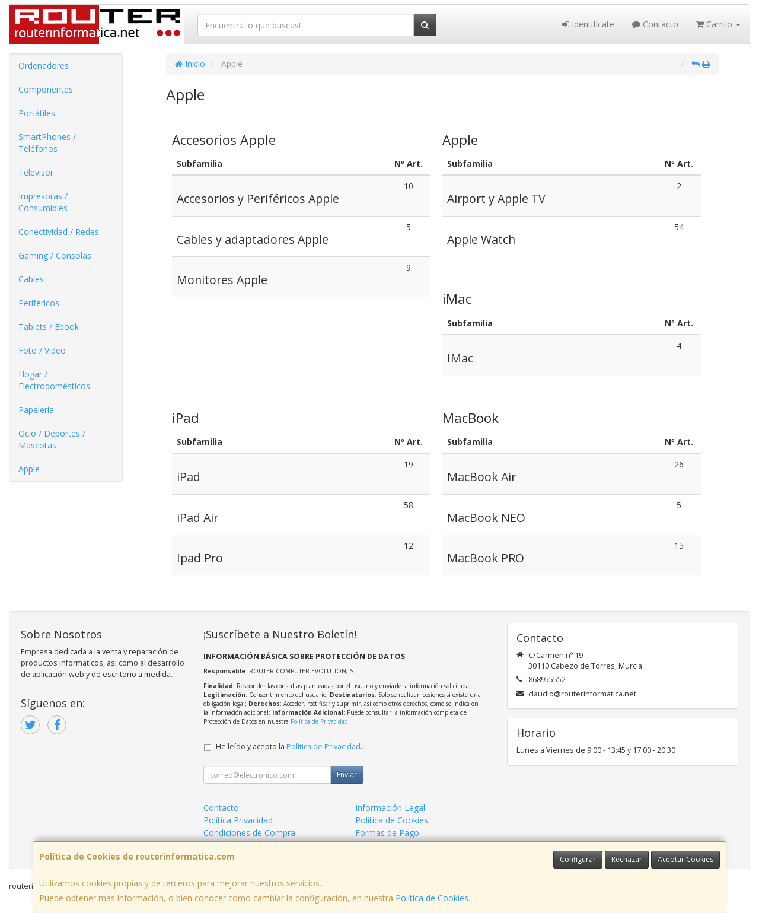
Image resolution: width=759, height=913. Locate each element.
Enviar (347, 774)
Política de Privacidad (319, 721)
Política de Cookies (432, 898)
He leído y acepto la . (289, 747)
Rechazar (626, 859)
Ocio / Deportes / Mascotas (51, 439)
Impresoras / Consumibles (43, 202)
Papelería (36, 409)
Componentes (45, 89)
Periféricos (38, 302)
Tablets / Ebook (48, 326)
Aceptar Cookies (685, 859)
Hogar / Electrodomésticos (54, 380)
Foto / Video (42, 350)
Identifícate (588, 24)
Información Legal (390, 807)
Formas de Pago (387, 832)
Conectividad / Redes (58, 231)
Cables (31, 279)
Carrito (718, 24)
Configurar (578, 859)
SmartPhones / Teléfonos (47, 142)
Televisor (35, 172)
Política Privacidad (238, 820)
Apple (29, 469)
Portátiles (36, 113)
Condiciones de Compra (249, 832)
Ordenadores (43, 65)
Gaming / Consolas (54, 255)
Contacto (655, 24)
